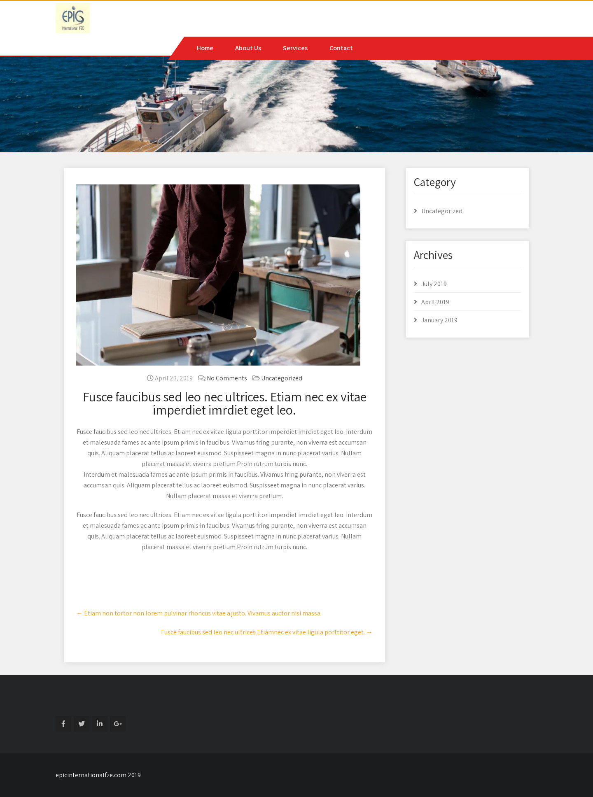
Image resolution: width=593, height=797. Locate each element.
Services (295, 48)
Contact (341, 48)
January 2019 (439, 320)
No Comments (227, 378)
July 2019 (434, 284)
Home (205, 48)
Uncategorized (281, 378)
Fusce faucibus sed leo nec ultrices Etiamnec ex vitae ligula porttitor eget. (267, 632)
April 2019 (435, 302)
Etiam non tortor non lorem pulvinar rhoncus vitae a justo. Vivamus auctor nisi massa (198, 613)
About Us (248, 48)
